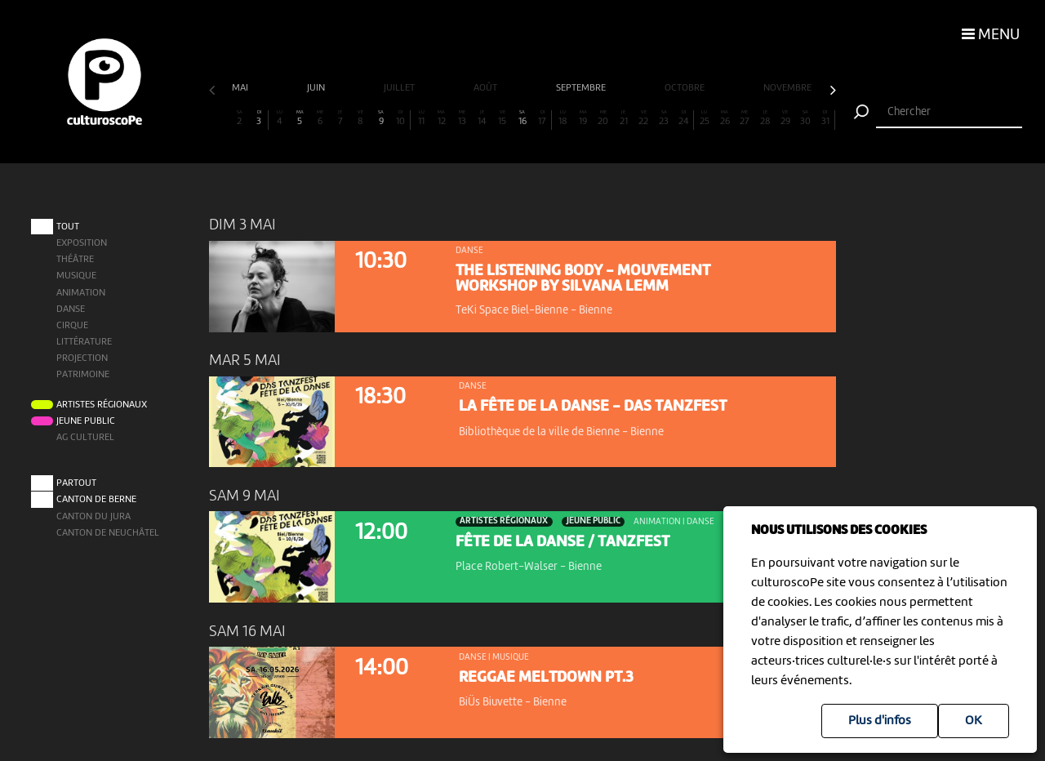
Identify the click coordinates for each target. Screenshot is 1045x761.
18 (563, 118)
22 (643, 118)
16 (522, 118)
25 (704, 118)
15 (502, 118)
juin (317, 88)
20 (603, 118)
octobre (686, 88)
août (487, 88)
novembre (788, 88)
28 (765, 118)
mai (241, 88)
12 (441, 118)
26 (724, 118)
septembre (582, 88)
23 (664, 118)
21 (623, 118)
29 (785, 118)
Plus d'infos (879, 721)
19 (583, 118)
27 (745, 118)
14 (482, 118)
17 (542, 118)
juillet (400, 88)
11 (421, 118)
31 (825, 118)
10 (401, 118)
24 (683, 118)
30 (805, 118)
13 (461, 118)
